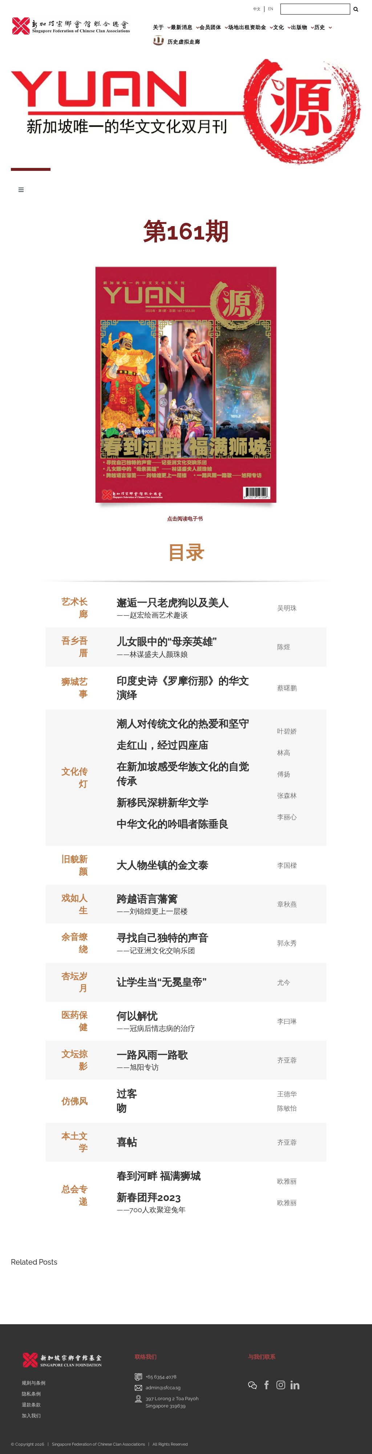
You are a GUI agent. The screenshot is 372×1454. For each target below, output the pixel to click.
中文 (256, 9)
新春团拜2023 (150, 1198)
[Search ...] (315, 9)
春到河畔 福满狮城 (159, 1176)
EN (270, 9)
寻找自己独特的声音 (162, 938)
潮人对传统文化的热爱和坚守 (183, 724)
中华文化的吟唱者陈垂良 (173, 824)
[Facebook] (266, 1385)
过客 (127, 1094)
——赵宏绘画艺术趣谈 (152, 615)
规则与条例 (33, 1383)
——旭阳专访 (138, 1067)
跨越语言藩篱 (147, 899)
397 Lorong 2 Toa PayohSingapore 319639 (172, 1402)
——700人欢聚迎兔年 (151, 1209)
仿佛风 (74, 1101)
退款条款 (31, 1404)
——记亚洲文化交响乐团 (156, 950)
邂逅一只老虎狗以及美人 (173, 603)
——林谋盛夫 (138, 654)
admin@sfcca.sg (163, 1387)
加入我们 (31, 1415)
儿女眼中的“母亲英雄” (167, 642)
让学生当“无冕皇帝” (162, 982)
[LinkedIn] (295, 1385)
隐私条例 (31, 1394)
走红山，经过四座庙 (162, 745)
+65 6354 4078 (161, 1376)
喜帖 (127, 1142)
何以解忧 (137, 1016)
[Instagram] (280, 1385)
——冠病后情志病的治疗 (156, 1028)
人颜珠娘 (173, 654)
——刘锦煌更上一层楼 (152, 911)
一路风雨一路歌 (152, 1055)
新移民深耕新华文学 (162, 803)
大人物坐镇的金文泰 (162, 865)
